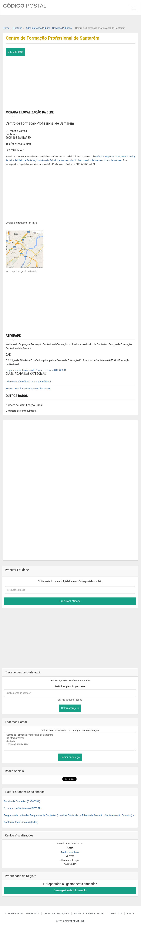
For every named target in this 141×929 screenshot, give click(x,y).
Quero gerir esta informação (70, 890)
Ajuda (130, 913)
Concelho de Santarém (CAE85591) (23, 808)
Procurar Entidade (69, 601)
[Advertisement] (70, 82)
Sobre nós (32, 913)
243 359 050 (15, 51)
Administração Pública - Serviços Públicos (29, 381)
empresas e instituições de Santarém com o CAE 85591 (36, 370)
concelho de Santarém (93, 160)
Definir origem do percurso (70, 686)
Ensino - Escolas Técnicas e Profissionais (28, 388)
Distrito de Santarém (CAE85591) (22, 801)
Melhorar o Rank (70, 852)
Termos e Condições (56, 913)
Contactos (115, 913)
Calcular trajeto (70, 708)
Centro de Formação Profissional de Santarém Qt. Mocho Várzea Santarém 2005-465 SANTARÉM (70, 741)
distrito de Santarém (113, 160)
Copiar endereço (70, 757)
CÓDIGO (24, 6)
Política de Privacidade (88, 913)
